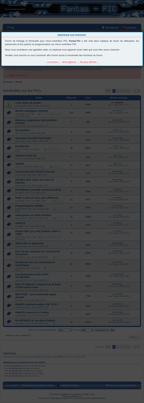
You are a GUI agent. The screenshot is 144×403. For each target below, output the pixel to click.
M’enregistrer (69, 61)
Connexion (53, 61)
